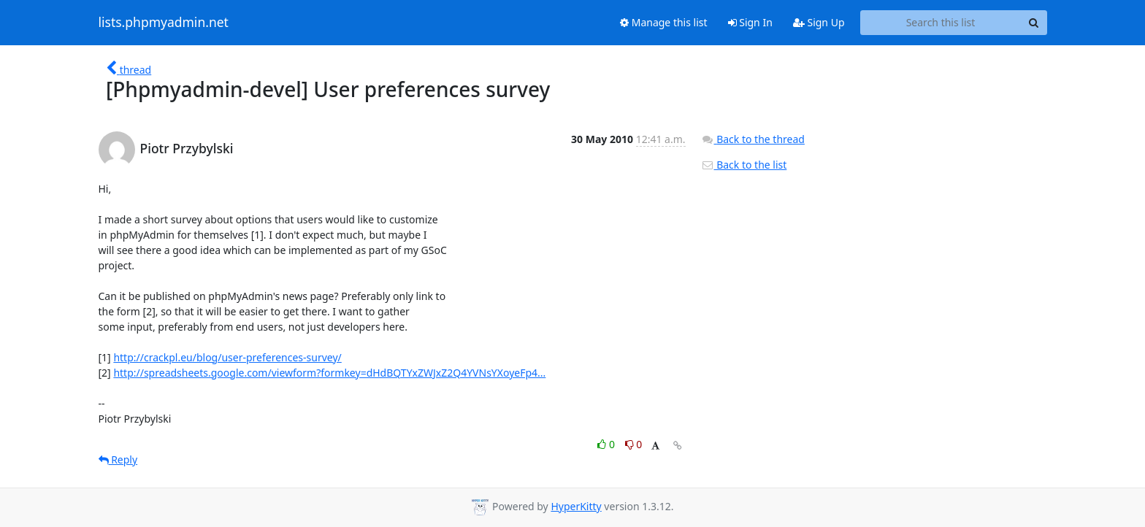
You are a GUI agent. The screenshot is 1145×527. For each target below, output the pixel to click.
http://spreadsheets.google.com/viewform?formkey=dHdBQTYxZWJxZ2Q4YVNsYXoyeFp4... (329, 373)
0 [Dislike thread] (634, 444)
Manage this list (664, 22)
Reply (118, 459)
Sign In (750, 22)
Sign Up (819, 22)
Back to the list (744, 165)
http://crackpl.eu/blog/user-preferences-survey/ (227, 357)
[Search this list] (941, 22)
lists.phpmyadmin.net (164, 22)
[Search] (1034, 22)
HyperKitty (576, 506)
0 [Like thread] (607, 444)
